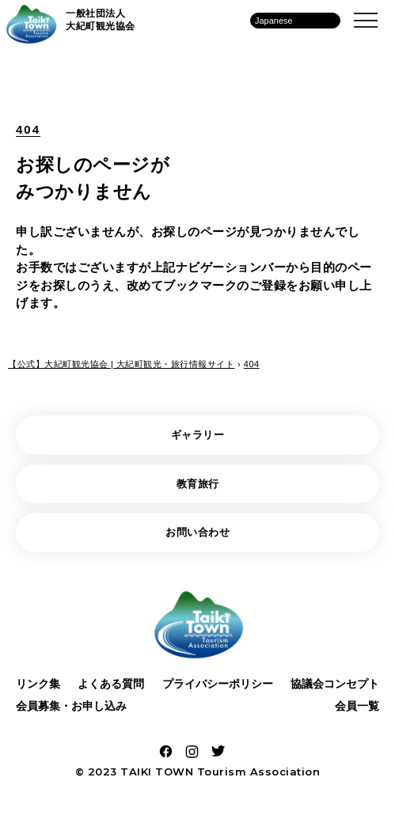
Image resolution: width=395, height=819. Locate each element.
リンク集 (38, 683)
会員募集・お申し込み (71, 706)
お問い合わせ (197, 532)
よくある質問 (111, 683)
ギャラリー (198, 435)
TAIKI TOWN (156, 771)
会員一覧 (357, 706)
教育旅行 (198, 484)
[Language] (295, 20)
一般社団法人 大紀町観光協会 (100, 20)
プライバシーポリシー (217, 683)
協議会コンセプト (335, 683)
